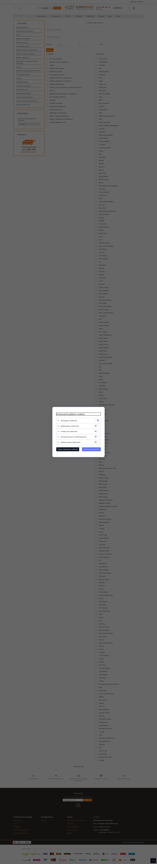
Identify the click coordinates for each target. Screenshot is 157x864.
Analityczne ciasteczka (69, 431)
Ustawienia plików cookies (70, 414)
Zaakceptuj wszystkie (91, 449)
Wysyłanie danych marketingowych (74, 437)
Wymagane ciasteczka (69, 421)
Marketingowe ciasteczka (70, 426)
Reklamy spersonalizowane (70, 442)
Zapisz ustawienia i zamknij (68, 449)
